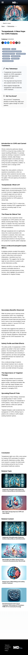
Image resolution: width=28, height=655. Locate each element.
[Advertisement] (14, 125)
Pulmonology (10, 26)
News (3, 26)
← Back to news (6, 23)
